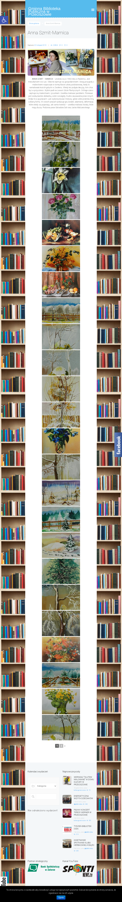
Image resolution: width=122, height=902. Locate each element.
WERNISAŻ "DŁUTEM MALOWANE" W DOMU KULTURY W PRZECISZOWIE (84, 781)
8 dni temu (77, 848)
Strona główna (34, 23)
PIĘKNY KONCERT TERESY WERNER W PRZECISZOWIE (82, 812)
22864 (55, 45)
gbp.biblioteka (78, 804)
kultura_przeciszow (80, 790)
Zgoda (61, 897)
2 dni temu (77, 818)
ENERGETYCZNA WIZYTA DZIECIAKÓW (83, 797)
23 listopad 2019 (40, 45)
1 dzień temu (78, 802)
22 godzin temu (78, 788)
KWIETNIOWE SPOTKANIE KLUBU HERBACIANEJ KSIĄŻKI (84, 842)
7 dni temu (77, 832)
